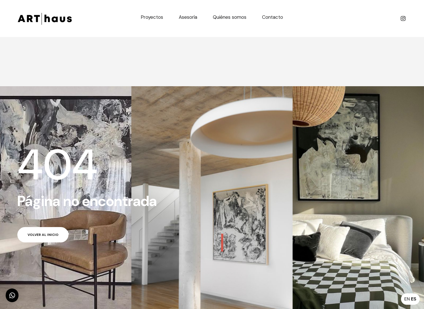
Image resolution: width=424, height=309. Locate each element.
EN (407, 299)
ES (413, 299)
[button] (12, 295)
